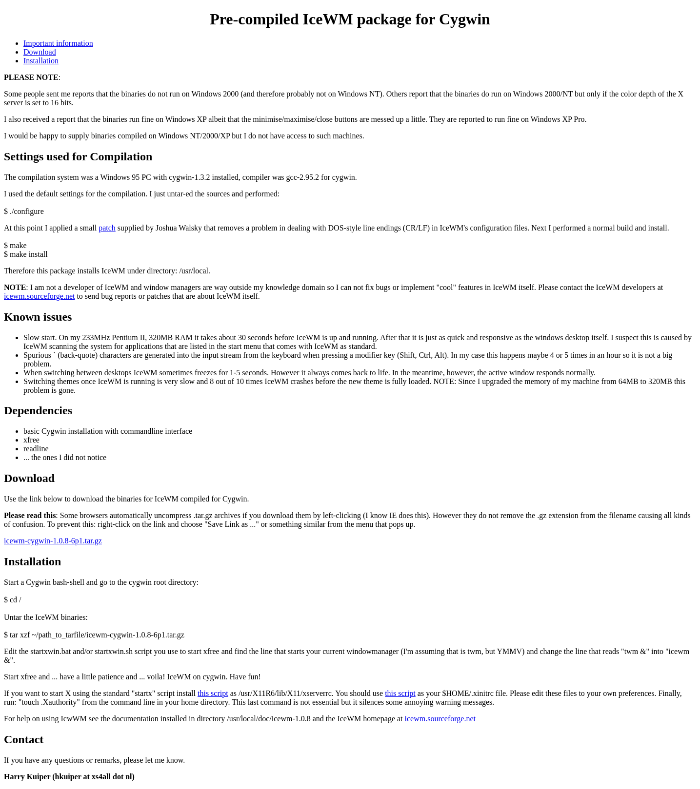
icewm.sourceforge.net (39, 296)
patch (107, 228)
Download (39, 52)
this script (213, 693)
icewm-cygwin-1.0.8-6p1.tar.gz (53, 541)
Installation (41, 61)
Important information (58, 43)
